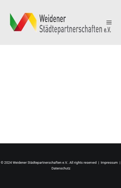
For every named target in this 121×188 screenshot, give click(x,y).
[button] (109, 22)
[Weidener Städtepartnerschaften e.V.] (60, 22)
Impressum (109, 162)
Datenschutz (60, 168)
